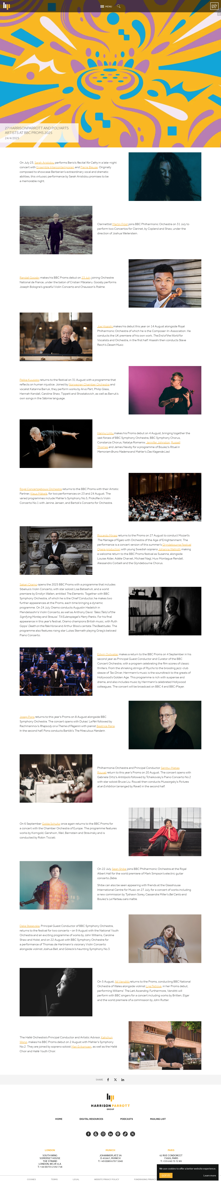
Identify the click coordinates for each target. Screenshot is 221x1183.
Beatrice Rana (106, 726)
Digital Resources (91, 1118)
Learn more (210, 1175)
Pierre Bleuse (89, 167)
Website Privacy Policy (106, 1179)
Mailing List (158, 1118)
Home (58, 1118)
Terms (54, 1179)
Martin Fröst (120, 224)
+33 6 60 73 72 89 (172, 1161)
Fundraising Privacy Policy (149, 1179)
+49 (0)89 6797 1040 (112, 1161)
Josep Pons (27, 717)
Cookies (31, 1179)
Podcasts (126, 1118)
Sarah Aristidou (44, 162)
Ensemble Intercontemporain (55, 167)
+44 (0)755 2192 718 (51, 1166)
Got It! (166, 1175)
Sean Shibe (119, 869)
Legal (76, 1179)
